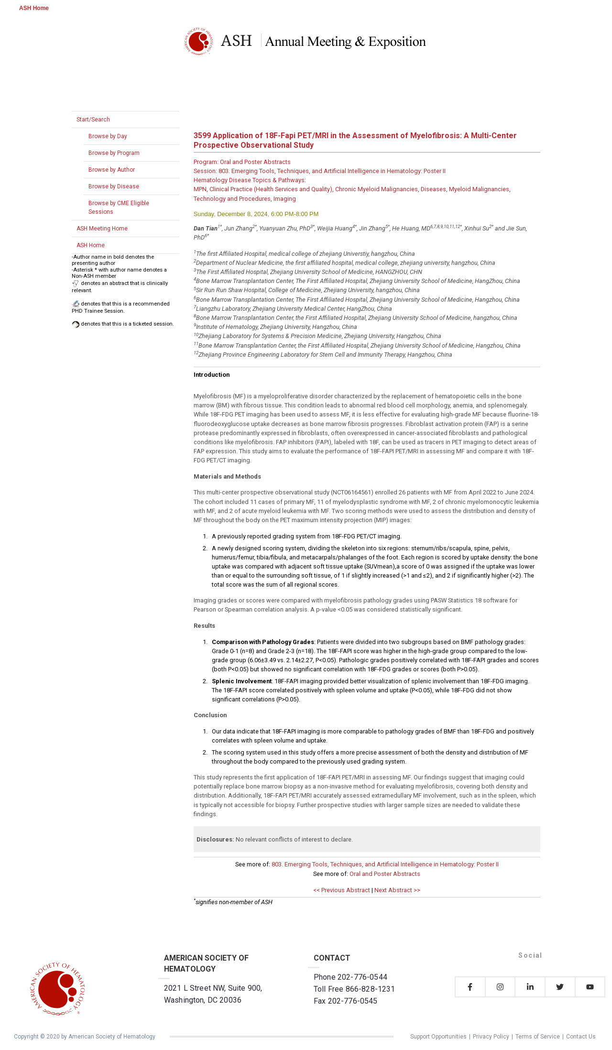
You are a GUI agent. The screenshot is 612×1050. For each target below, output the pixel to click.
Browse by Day (107, 136)
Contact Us (581, 1036)
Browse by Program (114, 153)
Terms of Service (537, 1036)
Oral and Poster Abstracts (385, 873)
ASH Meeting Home (102, 228)
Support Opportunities (438, 1036)
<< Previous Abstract (341, 890)
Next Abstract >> (397, 890)
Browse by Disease (113, 186)
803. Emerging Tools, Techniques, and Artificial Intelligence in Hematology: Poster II (385, 864)
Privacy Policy (491, 1036)
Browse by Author (111, 169)
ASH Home (34, 8)
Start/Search (93, 119)
